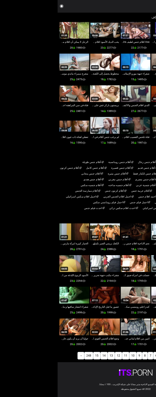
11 (68, 355)
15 (39, 355)
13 (53, 355)
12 (60, 355)
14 (46, 355)
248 (31, 355)
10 (75, 355)
